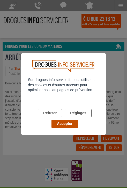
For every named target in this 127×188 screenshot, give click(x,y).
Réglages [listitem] (78, 113)
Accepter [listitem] (64, 124)
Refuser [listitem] (50, 113)
